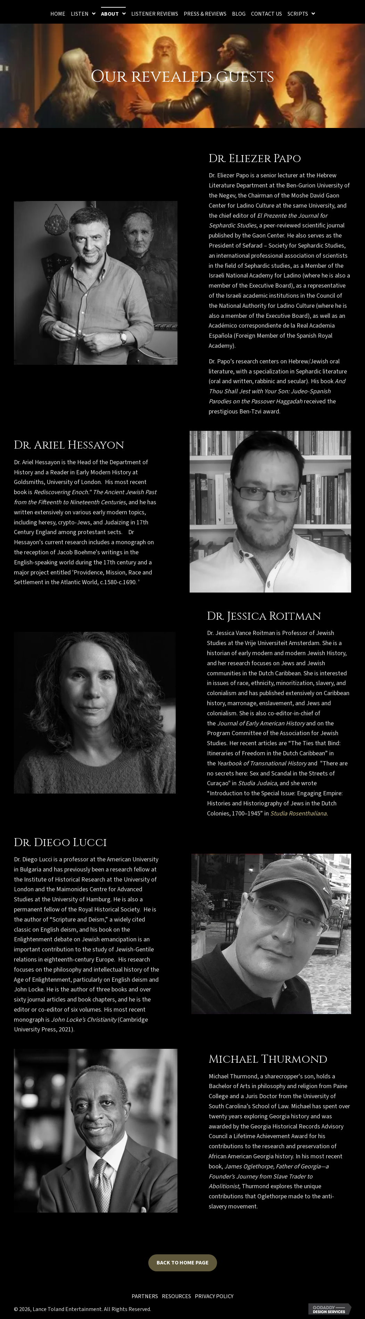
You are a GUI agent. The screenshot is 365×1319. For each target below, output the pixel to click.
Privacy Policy (214, 1296)
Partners (145, 1296)
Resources (176, 1296)
